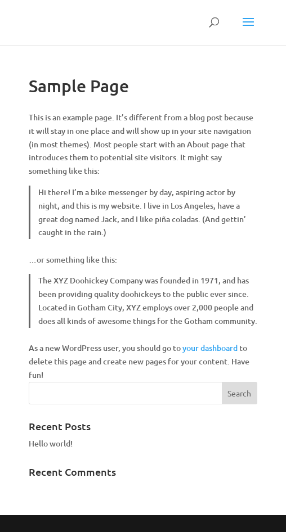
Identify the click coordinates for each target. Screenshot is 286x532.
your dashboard (210, 347)
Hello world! (51, 443)
